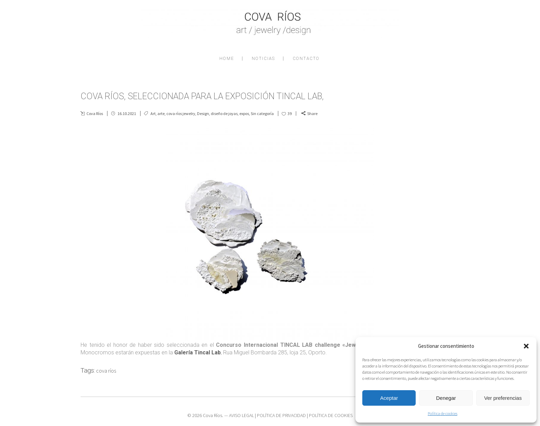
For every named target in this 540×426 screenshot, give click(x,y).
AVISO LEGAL (241, 415)
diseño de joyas (224, 113)
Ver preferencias (503, 398)
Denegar (446, 398)
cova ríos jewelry (180, 113)
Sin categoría (262, 113)
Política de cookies (442, 413)
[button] (526, 346)
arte (161, 113)
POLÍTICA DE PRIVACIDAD (281, 415)
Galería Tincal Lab (197, 352)
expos (244, 113)
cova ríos (106, 370)
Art (153, 113)
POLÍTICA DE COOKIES (331, 415)
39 (290, 113)
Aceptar (389, 398)
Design (203, 113)
